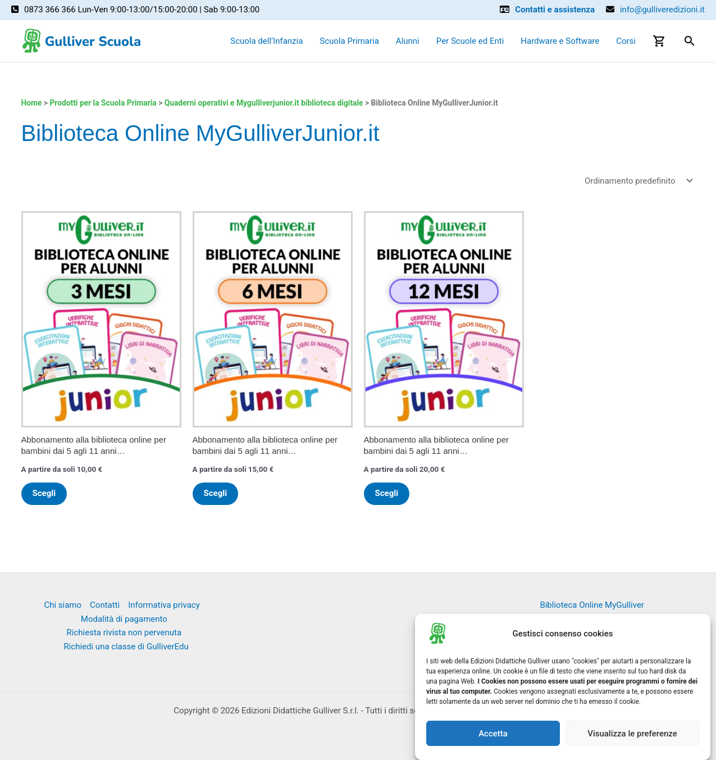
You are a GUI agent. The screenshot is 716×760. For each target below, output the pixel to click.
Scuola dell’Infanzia (266, 41)
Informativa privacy (164, 605)
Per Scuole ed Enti (470, 41)
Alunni (407, 41)
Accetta (493, 734)
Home (31, 102)
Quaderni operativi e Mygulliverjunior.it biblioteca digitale (264, 102)
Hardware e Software (560, 41)
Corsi (626, 41)
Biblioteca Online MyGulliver (592, 605)
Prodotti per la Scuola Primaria (102, 102)
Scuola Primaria (349, 41)
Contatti (105, 605)
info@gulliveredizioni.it (662, 9)
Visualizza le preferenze (632, 734)
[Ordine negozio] (638, 180)
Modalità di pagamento (124, 619)
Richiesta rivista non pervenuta (124, 632)
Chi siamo (62, 605)
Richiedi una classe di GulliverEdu (125, 646)
